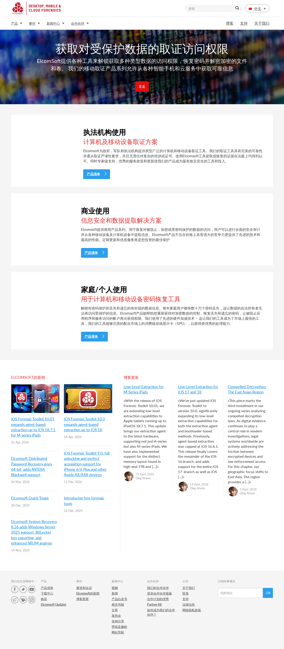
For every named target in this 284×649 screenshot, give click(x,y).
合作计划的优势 (158, 599)
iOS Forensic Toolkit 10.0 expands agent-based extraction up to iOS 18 (84, 424)
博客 (229, 23)
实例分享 (118, 621)
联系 (185, 593)
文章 (115, 610)
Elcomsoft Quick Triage (30, 498)
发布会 (116, 615)
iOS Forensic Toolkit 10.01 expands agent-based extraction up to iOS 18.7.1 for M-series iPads (33, 427)
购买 (44, 599)
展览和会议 (84, 588)
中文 (257, 8)
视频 (115, 588)
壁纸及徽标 (119, 627)
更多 (142, 86)
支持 (244, 23)
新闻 (115, 593)
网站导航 (118, 632)
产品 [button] (16, 23)
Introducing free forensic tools (84, 501)
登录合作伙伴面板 (159, 593)
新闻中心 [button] (55, 23)
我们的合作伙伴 (158, 588)
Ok (268, 593)
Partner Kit (154, 604)
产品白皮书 (119, 599)
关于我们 (261, 23)
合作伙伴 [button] (80, 23)
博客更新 (82, 599)
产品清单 (96, 174)
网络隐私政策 (191, 610)
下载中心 (47, 593)
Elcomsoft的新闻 (87, 593)
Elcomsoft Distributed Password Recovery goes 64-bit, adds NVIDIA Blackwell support (31, 466)
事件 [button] (34, 23)
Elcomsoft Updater (53, 604)
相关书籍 (118, 604)
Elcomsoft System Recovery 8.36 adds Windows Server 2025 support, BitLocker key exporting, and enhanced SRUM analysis (34, 532)
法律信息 (188, 604)
